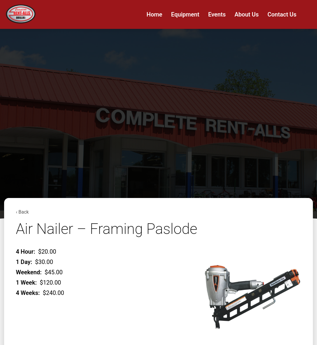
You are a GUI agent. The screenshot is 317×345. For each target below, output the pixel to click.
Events (217, 14)
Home (154, 14)
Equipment (185, 14)
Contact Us (281, 14)
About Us (246, 14)
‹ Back (22, 212)
